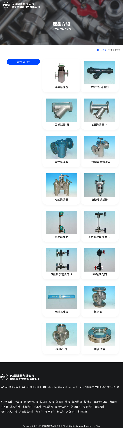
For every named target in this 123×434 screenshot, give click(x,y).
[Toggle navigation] (117, 5)
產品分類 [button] (23, 62)
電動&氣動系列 (9, 411)
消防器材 (76, 406)
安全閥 (113, 401)
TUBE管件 (6, 401)
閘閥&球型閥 (31, 401)
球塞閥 (18, 401)
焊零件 (39, 411)
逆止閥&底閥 (47, 401)
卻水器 (4, 406)
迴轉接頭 (77, 401)
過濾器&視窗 (100, 401)
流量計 (37, 406)
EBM (98, 426)
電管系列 (88, 406)
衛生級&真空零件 (66, 411)
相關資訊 (83, 411)
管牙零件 (50, 411)
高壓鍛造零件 (26, 411)
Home (101, 49)
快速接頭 (48, 406)
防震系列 (27, 406)
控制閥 (87, 401)
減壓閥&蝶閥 (63, 401)
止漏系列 (15, 406)
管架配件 (100, 406)
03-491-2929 (12, 386)
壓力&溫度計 (62, 406)
